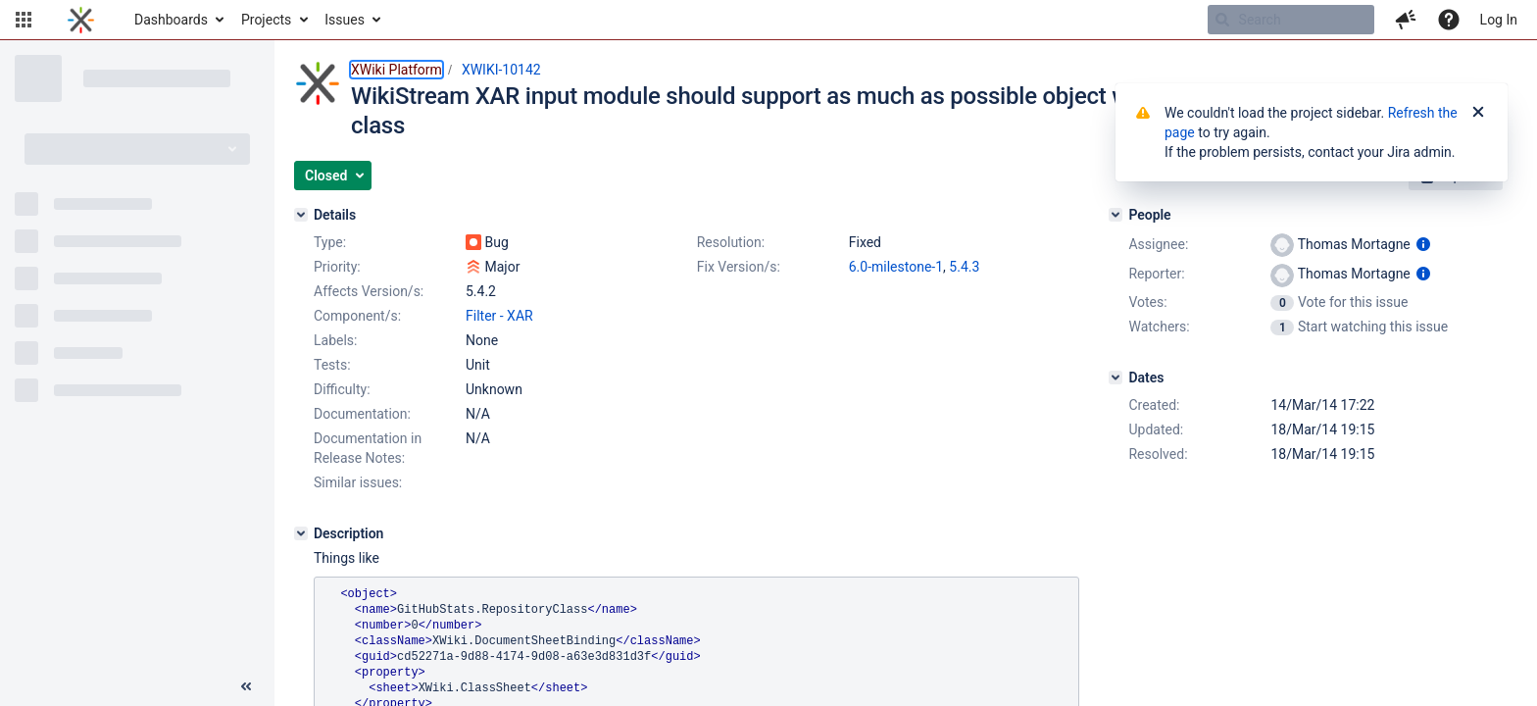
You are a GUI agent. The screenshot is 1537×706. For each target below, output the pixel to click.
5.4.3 (964, 267)
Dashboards (171, 19)
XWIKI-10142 (501, 69)
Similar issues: (358, 482)
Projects (266, 19)
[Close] (1478, 113)
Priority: (337, 267)
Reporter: (1156, 273)
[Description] (301, 533)
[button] (23, 19)
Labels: (335, 340)
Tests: (332, 365)
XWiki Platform (396, 69)
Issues (344, 19)
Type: (330, 242)
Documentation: (362, 414)
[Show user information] (1423, 244)
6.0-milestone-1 (896, 267)
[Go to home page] (81, 19)
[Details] (301, 215)
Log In (1498, 19)
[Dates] (1115, 377)
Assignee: (1158, 244)
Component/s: (357, 316)
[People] (1115, 215)
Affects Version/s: (368, 291)
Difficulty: (342, 389)
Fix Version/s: (738, 267)
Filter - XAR (499, 316)
